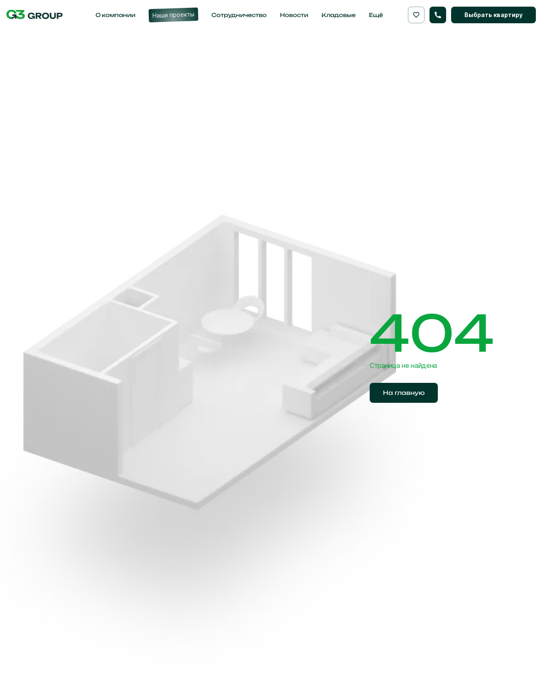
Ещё (376, 15)
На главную (404, 392)
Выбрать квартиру (493, 14)
